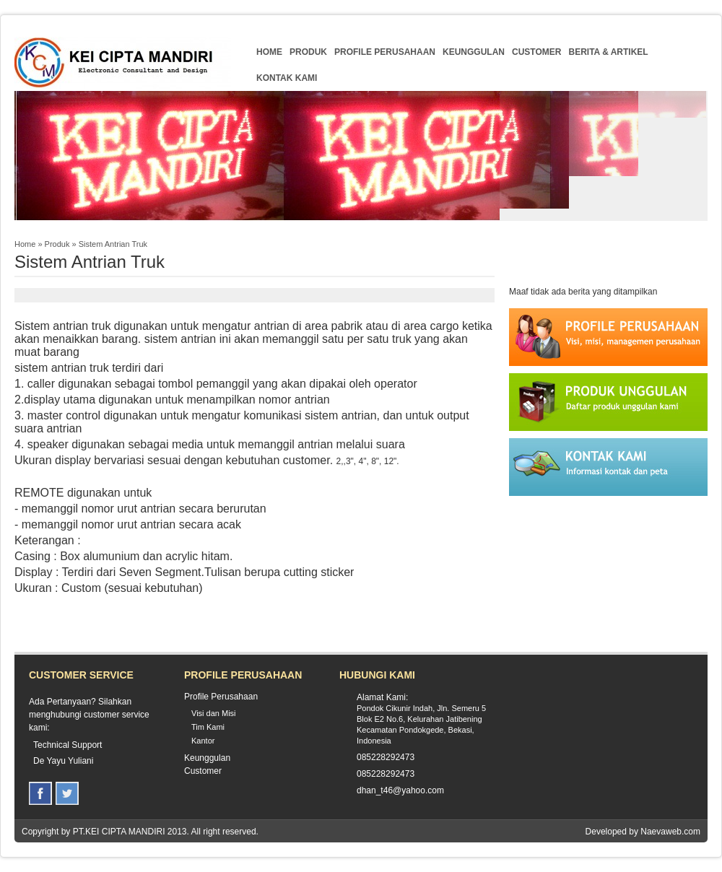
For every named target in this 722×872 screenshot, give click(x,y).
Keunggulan (474, 52)
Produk (308, 52)
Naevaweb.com (670, 832)
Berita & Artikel (608, 52)
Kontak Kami (286, 78)
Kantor (202, 740)
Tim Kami (208, 727)
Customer (536, 52)
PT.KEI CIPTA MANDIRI (119, 832)
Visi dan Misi (213, 713)
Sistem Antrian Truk (113, 244)
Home (269, 52)
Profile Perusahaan (384, 52)
